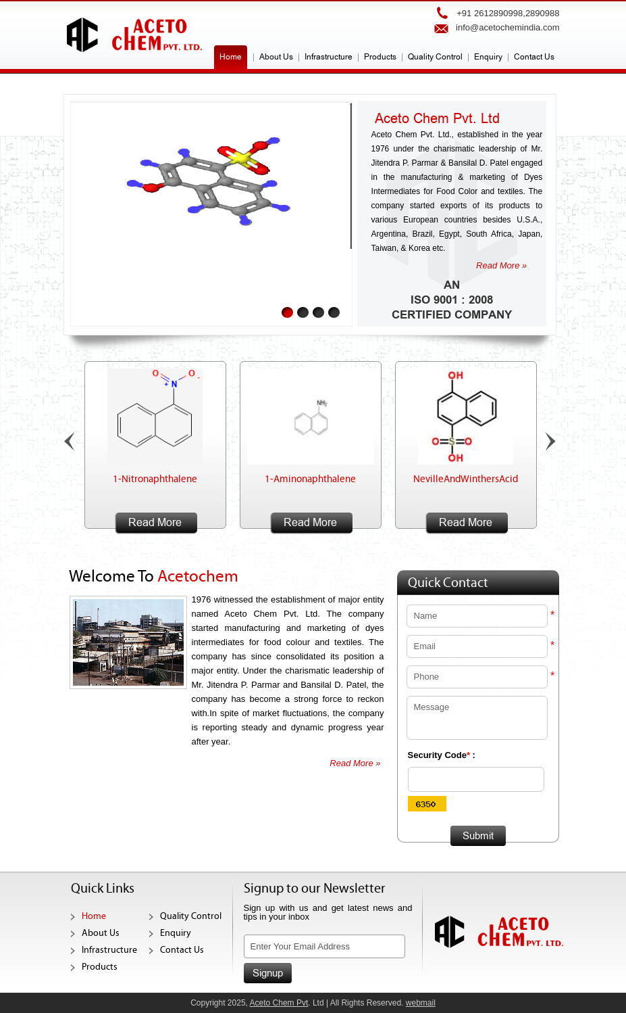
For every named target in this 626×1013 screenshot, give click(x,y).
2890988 (542, 13)
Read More (155, 523)
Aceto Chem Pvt (279, 1003)
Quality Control (435, 57)
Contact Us (534, 57)
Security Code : (441, 755)
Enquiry (488, 57)
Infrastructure (329, 57)
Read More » (501, 265)
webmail (421, 1003)
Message (477, 718)
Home (230, 57)
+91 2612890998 (490, 13)
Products (380, 57)
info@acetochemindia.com (507, 27)
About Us (276, 57)
